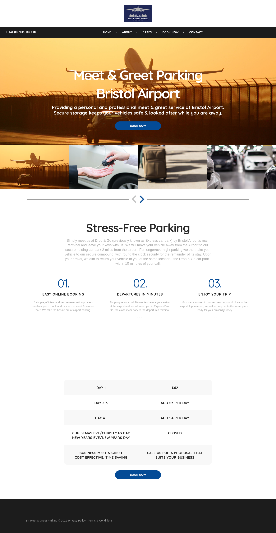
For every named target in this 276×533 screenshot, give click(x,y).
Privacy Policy (77, 520)
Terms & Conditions (100, 520)
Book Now (138, 126)
